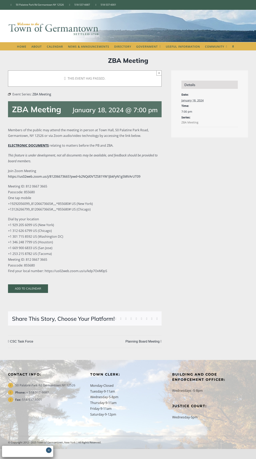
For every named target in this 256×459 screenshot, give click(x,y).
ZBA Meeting (189, 122)
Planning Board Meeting (142, 341)
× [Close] (159, 73)
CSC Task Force (21, 341)
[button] (233, 46)
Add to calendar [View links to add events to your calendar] (28, 288)
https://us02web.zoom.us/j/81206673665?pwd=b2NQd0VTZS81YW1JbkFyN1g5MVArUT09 (74, 176)
